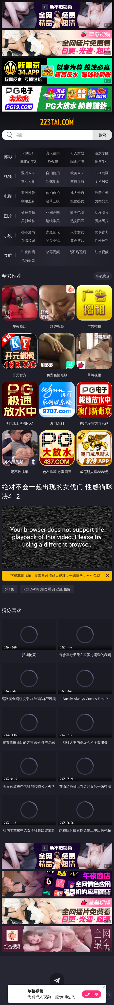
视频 (8, 176)
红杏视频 (102, 251)
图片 (8, 216)
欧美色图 (77, 212)
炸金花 (53, 161)
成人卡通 (77, 192)
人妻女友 (77, 232)
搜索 (102, 135)
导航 (8, 255)
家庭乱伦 (53, 232)
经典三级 (53, 201)
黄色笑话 (77, 240)
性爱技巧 (102, 240)
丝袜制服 (53, 181)
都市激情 (28, 232)
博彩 (8, 156)
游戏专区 (102, 153)
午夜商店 (28, 251)
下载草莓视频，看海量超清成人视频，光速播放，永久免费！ (60, 576)
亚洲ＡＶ (28, 173)
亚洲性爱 (28, 192)
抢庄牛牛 (102, 161)
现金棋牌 (77, 161)
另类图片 (102, 220)
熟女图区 (77, 220)
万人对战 (77, 153)
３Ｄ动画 (102, 173)
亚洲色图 (53, 212)
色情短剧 (28, 260)
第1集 (9, 589)
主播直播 (77, 181)
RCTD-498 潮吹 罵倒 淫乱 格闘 (47, 589)
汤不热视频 (77, 251)
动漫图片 (102, 212)
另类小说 (53, 240)
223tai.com (57, 122)
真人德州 (53, 153)
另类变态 (102, 201)
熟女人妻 (28, 181)
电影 (8, 196)
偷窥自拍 (28, 212)
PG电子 (28, 153)
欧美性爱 (102, 192)
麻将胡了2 (28, 161)
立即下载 (91, 994)
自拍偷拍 (53, 173)
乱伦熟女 (77, 201)
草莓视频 (53, 251)
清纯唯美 (53, 220)
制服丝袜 (28, 201)
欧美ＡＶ (77, 173)
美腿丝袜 (28, 220)
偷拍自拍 (53, 192)
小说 (8, 235)
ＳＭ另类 (102, 181)
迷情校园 (28, 240)
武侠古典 (102, 232)
